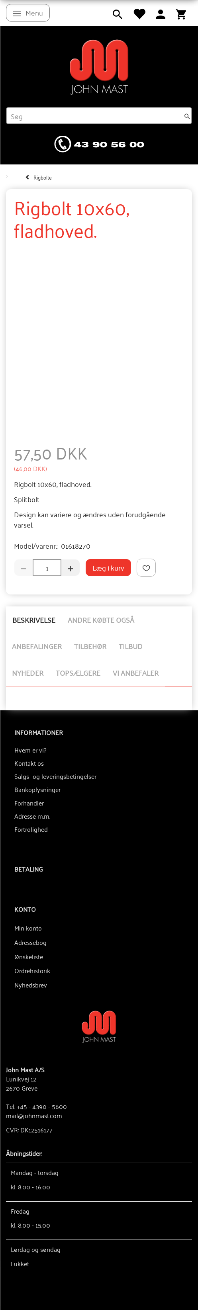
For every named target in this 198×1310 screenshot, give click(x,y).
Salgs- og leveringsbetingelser (55, 776)
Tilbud (131, 645)
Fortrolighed (31, 829)
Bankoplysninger (37, 789)
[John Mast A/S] (99, 1026)
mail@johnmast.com (34, 1115)
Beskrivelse (33, 619)
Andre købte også (101, 619)
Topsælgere (78, 672)
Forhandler (29, 802)
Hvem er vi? (30, 749)
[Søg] (187, 116)
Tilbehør (90, 645)
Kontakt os (29, 762)
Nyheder (27, 672)
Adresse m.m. (32, 815)
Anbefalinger (37, 645)
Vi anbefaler (136, 672)
